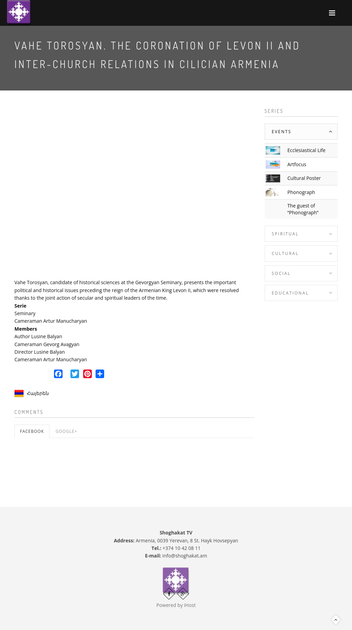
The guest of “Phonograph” (302, 209)
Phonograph (301, 192)
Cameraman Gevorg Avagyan (46, 344)
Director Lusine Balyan (39, 352)
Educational (290, 293)
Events (282, 132)
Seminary (24, 313)
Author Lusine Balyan (38, 336)
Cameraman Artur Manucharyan (50, 321)
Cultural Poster (304, 178)
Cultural (285, 253)
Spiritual (285, 234)
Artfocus (296, 164)
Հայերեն (38, 393)
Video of (134, 191)
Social (281, 273)
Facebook (32, 431)
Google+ (66, 431)
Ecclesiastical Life (306, 150)
